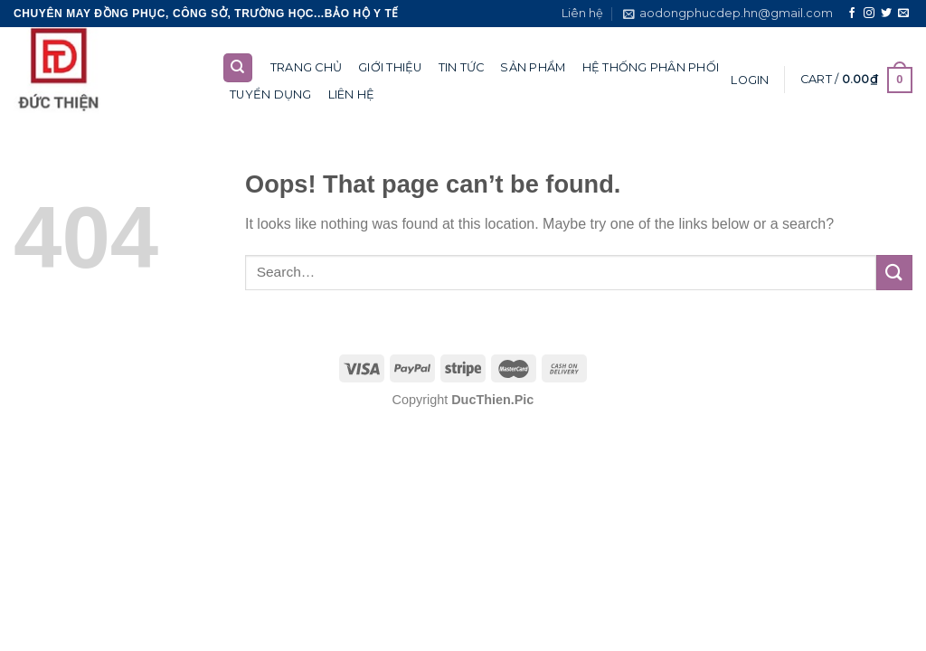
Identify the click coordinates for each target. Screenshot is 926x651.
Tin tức (462, 67)
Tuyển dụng (271, 94)
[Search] (238, 68)
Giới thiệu (390, 67)
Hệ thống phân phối (651, 67)
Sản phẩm (532, 67)
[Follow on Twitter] (886, 13)
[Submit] (894, 272)
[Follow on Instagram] (869, 13)
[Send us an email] (903, 13)
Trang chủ (306, 67)
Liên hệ (582, 13)
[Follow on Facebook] (851, 13)
